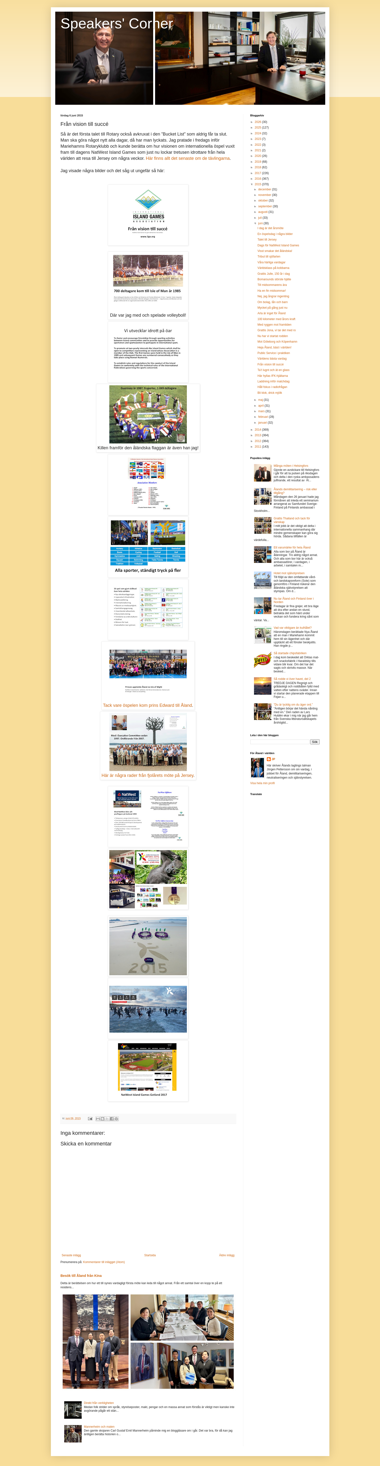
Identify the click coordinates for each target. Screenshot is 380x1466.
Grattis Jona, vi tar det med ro (276, 330)
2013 (258, 435)
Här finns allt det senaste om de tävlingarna (188, 158)
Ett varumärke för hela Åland (292, 547)
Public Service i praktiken (273, 353)
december (265, 189)
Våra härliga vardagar (271, 262)
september (265, 206)
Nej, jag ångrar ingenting (273, 296)
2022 (258, 144)
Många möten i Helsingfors (291, 465)
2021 (258, 150)
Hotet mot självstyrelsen (289, 573)
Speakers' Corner (117, 23)
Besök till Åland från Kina (81, 1276)
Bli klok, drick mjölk (269, 393)
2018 (258, 167)
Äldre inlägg (226, 1255)
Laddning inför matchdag (273, 381)
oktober (263, 200)
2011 (258, 446)
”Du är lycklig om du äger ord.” (293, 704)
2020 (258, 156)
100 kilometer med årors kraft (276, 319)
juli (260, 217)
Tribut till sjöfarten (268, 256)
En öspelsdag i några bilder (275, 234)
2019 (258, 161)
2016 (258, 178)
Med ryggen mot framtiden (274, 324)
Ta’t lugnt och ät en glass (273, 370)
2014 (258, 429)
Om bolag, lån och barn (272, 302)
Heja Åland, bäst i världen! (274, 347)
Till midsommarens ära (272, 285)
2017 (258, 173)
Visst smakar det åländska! (274, 251)
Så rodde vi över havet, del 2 (292, 679)
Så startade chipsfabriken (290, 653)
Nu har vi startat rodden (272, 336)
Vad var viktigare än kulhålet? (293, 627)
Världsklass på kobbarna (273, 268)
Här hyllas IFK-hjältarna (272, 376)
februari (263, 417)
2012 (258, 441)
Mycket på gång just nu (272, 307)
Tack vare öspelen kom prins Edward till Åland (147, 705)
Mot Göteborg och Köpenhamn (277, 341)
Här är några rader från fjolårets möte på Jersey (147, 775)
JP (273, 759)
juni (260, 223)
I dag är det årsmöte (270, 228)
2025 (258, 127)
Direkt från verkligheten (99, 1403)
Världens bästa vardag (271, 358)
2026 (258, 122)
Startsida (150, 1255)
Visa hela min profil (262, 783)
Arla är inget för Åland (271, 313)
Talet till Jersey (267, 239)
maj (261, 400)
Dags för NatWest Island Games (278, 245)
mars (261, 411)
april (261, 405)
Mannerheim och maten (99, 1426)
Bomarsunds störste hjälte (274, 279)
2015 (258, 184)
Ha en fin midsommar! (271, 290)
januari (263, 422)
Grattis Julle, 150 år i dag (273, 273)
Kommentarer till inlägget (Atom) (104, 1262)
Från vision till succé (270, 364)
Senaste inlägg (71, 1255)
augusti (263, 212)
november (265, 195)
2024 (258, 133)
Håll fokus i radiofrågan (272, 387)
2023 (258, 139)
